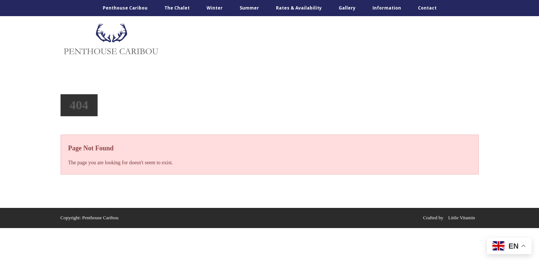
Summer (249, 8)
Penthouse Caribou (125, 8)
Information (386, 8)
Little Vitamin (461, 217)
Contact (427, 8)
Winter (215, 8)
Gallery (347, 8)
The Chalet (177, 8)
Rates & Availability (299, 8)
